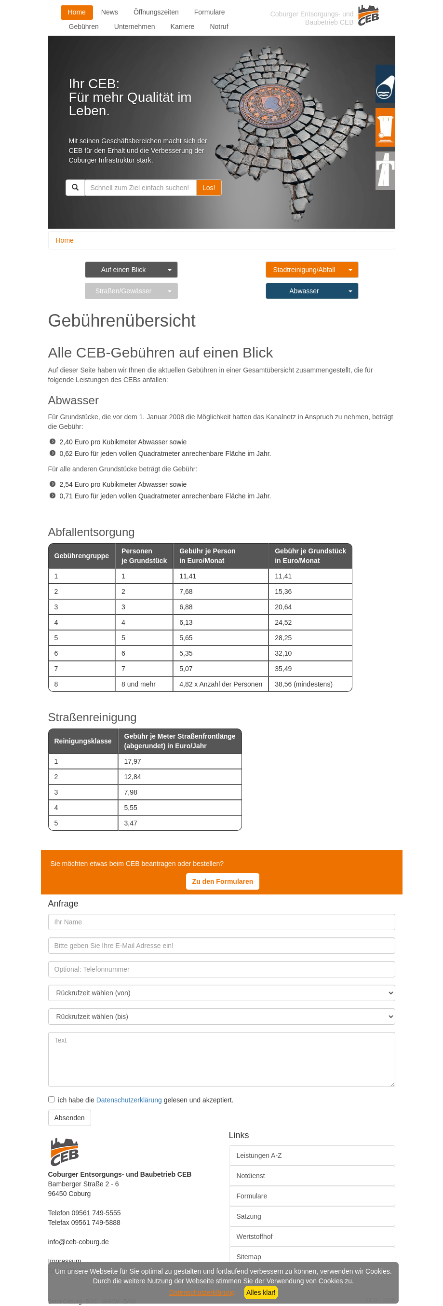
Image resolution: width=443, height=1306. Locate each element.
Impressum (64, 1261)
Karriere (183, 26)
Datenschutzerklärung (129, 1100)
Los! (208, 188)
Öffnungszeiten (156, 12)
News (109, 12)
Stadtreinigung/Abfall (304, 270)
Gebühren (84, 26)
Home (77, 12)
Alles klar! (261, 1292)
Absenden (69, 1118)
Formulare (209, 12)
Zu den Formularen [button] (223, 881)
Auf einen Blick (123, 270)
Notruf (219, 26)
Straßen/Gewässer (123, 291)
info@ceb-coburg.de (78, 1242)
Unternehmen (134, 26)
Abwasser (304, 291)
